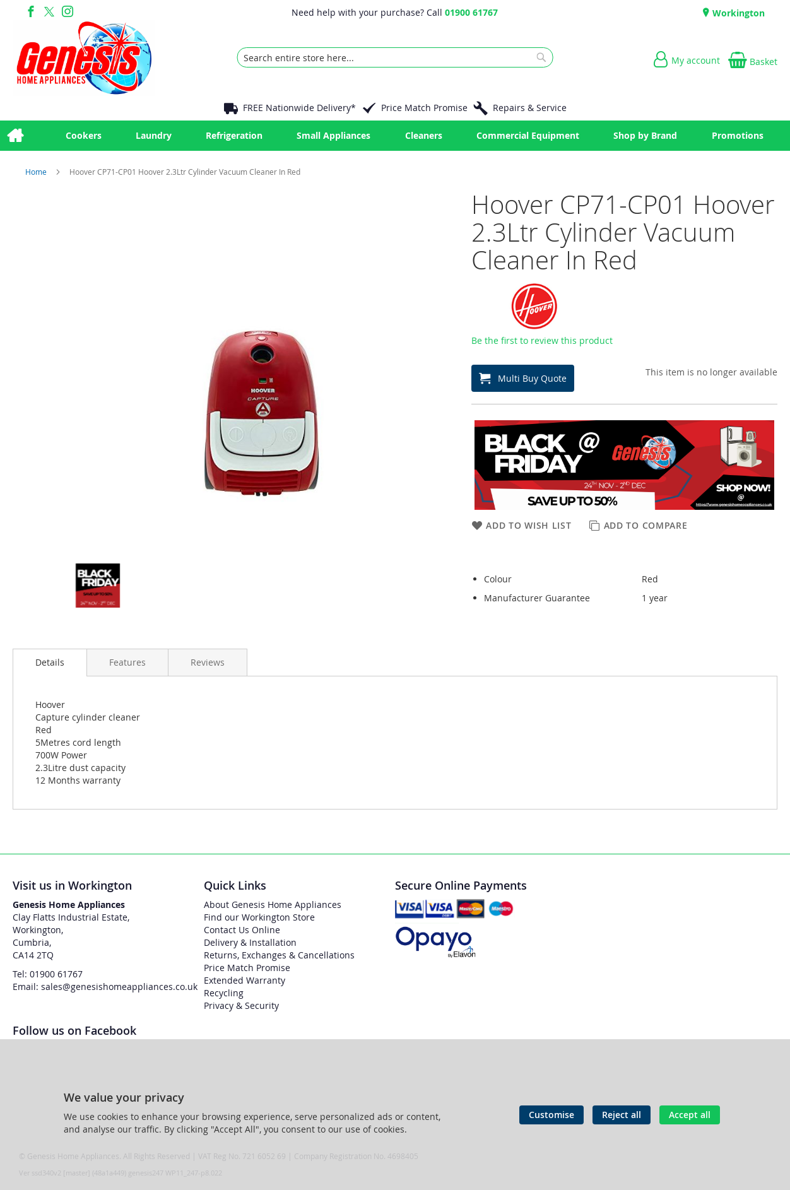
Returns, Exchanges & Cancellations (279, 955)
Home (37, 172)
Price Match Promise (424, 108)
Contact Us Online (242, 930)
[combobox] (395, 57)
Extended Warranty (244, 980)
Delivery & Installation (250, 942)
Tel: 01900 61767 (48, 974)
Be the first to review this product (542, 340)
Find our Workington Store (259, 917)
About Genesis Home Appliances (272, 904)
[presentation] (50, 662)
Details (49, 662)
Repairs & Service (530, 108)
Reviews (208, 662)
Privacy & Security (241, 1005)
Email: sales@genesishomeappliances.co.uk (105, 987)
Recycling (224, 993)
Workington (737, 13)
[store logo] (84, 57)
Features (127, 662)
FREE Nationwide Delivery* (299, 108)
